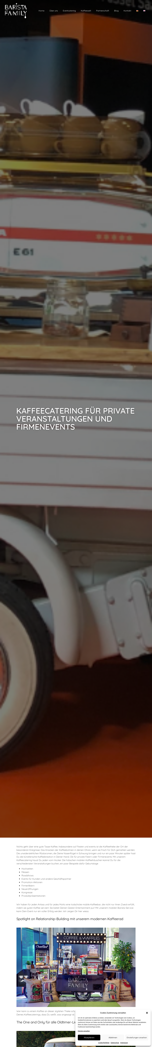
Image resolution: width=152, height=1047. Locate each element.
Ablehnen (113, 1037)
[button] (147, 1013)
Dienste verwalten (84, 1031)
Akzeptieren (89, 1037)
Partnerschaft (102, 10)
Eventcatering (69, 10)
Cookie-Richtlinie (103, 1043)
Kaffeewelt (86, 10)
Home (41, 10)
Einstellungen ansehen (137, 1037)
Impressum (124, 1043)
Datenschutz (115, 1043)
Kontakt (127, 10)
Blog (116, 10)
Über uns (53, 10)
